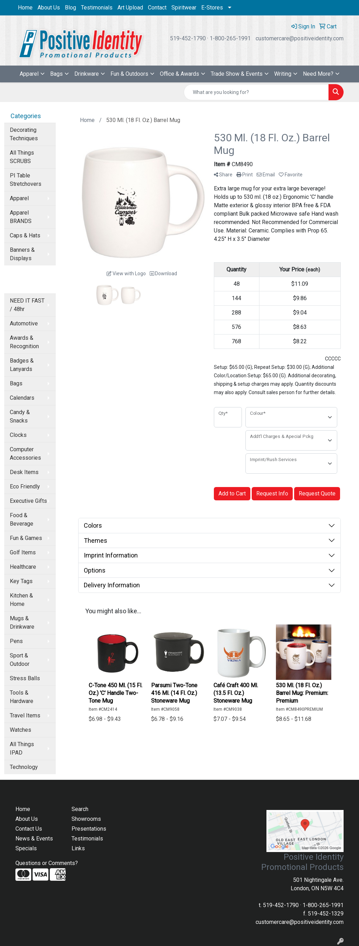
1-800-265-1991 (230, 38)
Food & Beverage (21, 519)
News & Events (34, 838)
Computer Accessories (25, 453)
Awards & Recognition (24, 342)
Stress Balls (25, 678)
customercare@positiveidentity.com (300, 38)
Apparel (29, 73)
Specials (26, 848)
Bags (56, 73)
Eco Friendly (25, 486)
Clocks (18, 435)
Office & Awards (179, 73)
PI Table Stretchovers (25, 179)
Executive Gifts (28, 501)
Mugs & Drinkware (22, 622)
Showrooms (86, 819)
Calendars (22, 397)
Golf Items (23, 552)
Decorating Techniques (24, 134)
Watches (20, 730)
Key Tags (21, 581)
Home (25, 7)
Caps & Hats (25, 235)
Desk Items (24, 472)
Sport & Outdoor (19, 659)
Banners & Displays (22, 254)
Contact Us (28, 828)
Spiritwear (183, 7)
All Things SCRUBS (22, 156)
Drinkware (86, 73)
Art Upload (130, 7)
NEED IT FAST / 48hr (27, 304)
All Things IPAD (22, 748)
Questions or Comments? (46, 863)
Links (78, 848)
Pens (16, 641)
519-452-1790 (188, 38)
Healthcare (23, 566)
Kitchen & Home (21, 599)
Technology (24, 767)
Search (80, 809)
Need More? (318, 73)
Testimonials (97, 7)
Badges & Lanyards (22, 364)
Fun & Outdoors (129, 73)
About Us (49, 7)
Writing (282, 73)
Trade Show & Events (237, 73)
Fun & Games (26, 538)
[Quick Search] (256, 92)
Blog (70, 7)
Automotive (24, 323)
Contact (157, 7)
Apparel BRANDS (21, 216)
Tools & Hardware (21, 696)
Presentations (89, 828)
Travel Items (25, 715)
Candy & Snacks (20, 416)
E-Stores (212, 7)
